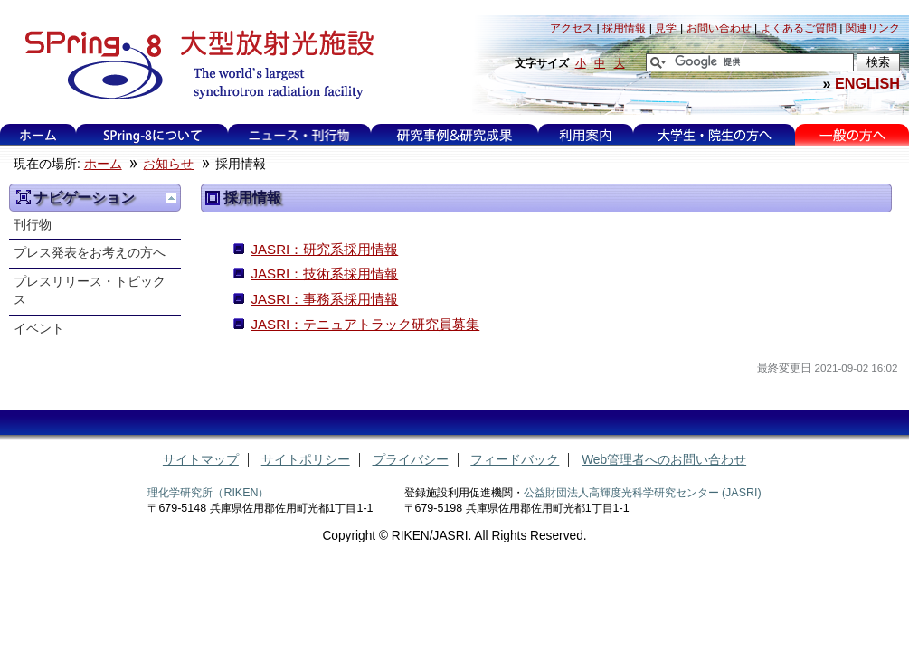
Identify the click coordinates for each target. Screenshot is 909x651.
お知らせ (168, 164)
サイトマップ (201, 460)
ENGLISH (867, 83)
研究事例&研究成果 (454, 135)
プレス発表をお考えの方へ (90, 252)
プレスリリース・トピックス (90, 291)
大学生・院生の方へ (714, 135)
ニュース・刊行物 (299, 135)
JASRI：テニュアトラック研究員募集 (365, 324)
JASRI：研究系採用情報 (324, 249)
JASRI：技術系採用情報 (324, 273)
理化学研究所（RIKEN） (208, 492)
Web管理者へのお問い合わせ (664, 460)
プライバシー (411, 460)
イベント (39, 328)
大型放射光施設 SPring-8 (193, 65)
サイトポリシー (305, 460)
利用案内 (585, 135)
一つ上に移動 (171, 198)
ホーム (38, 135)
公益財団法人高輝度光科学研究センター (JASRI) (643, 492)
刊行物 (33, 224)
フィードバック (514, 460)
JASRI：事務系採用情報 (324, 299)
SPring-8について (152, 135)
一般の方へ (852, 135)
